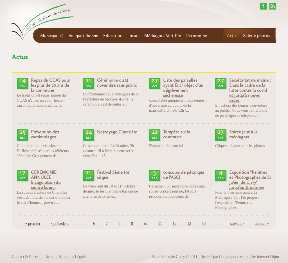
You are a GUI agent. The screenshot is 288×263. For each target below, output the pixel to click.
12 (175, 223)
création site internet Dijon (258, 257)
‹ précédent (60, 223)
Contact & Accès (25, 257)
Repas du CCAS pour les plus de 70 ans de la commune (50, 85)
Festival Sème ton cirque (113, 175)
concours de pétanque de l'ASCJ (183, 175)
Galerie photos (256, 35)
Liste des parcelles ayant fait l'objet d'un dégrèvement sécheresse (183, 88)
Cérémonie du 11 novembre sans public (117, 83)
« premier (32, 223)
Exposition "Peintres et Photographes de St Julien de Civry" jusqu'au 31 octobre (250, 180)
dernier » (262, 223)
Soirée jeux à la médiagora (243, 134)
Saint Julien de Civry (168, 257)
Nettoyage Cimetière (117, 131)
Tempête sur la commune (176, 134)
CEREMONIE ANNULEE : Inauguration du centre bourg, (45, 180)
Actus (232, 35)
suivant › (237, 223)
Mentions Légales (73, 257)
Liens (48, 257)
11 (160, 223)
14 (204, 223)
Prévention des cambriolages (45, 134)
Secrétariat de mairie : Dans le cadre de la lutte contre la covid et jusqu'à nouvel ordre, (250, 90)
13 (189, 223)
